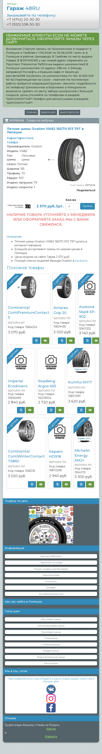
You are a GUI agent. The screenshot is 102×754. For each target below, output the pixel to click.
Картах (51, 729)
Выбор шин (48, 112)
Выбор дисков (69, 112)
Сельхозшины (51, 644)
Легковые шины (51, 619)
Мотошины (51, 663)
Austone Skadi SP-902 (87, 312)
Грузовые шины (51, 631)
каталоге (81, 260)
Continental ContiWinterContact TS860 (26, 456)
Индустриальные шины (51, 656)
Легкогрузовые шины (51, 625)
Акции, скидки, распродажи (51, 568)
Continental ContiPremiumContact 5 (28, 313)
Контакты (51, 581)
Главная (31, 112)
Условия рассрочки (51, 593)
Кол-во (71, 200)
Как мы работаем (51, 556)
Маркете (51, 736)
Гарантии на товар (51, 562)
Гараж (23, 8)
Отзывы (51, 587)
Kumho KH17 (80, 382)
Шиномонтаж (51, 575)
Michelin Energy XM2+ (82, 455)
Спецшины (51, 638)
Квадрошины (51, 650)
